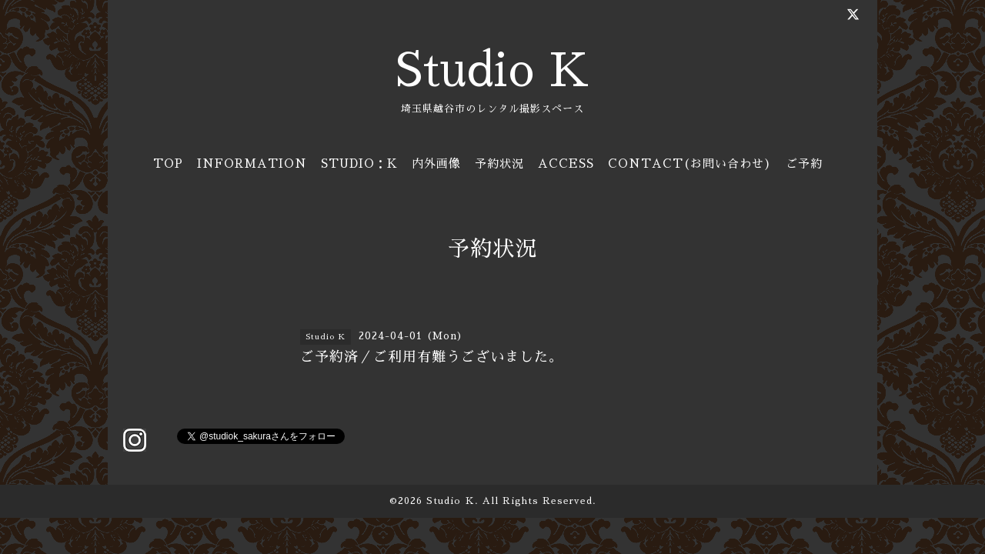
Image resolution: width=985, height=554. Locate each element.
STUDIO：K (359, 163)
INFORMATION (252, 163)
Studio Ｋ (450, 501)
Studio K (492, 71)
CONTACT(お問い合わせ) (690, 163)
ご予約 (804, 163)
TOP (168, 163)
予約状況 (499, 163)
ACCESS (566, 163)
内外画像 (436, 163)
